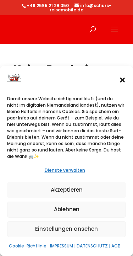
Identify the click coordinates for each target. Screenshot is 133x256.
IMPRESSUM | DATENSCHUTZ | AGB (85, 246)
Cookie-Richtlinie (27, 246)
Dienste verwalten (65, 170)
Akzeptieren (67, 189)
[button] (122, 80)
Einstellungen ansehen (66, 229)
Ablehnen (66, 209)
